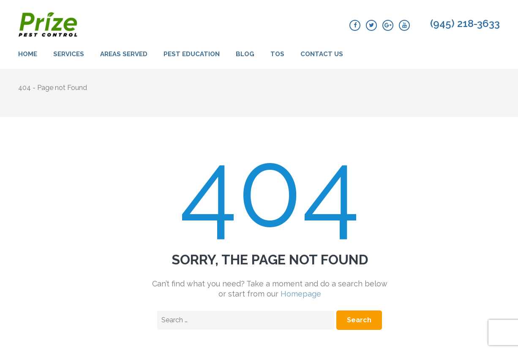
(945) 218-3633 (465, 24)
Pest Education (192, 54)
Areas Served (123, 54)
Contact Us (321, 54)
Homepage (301, 293)
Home (27, 54)
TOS (277, 54)
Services (68, 54)
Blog (245, 54)
